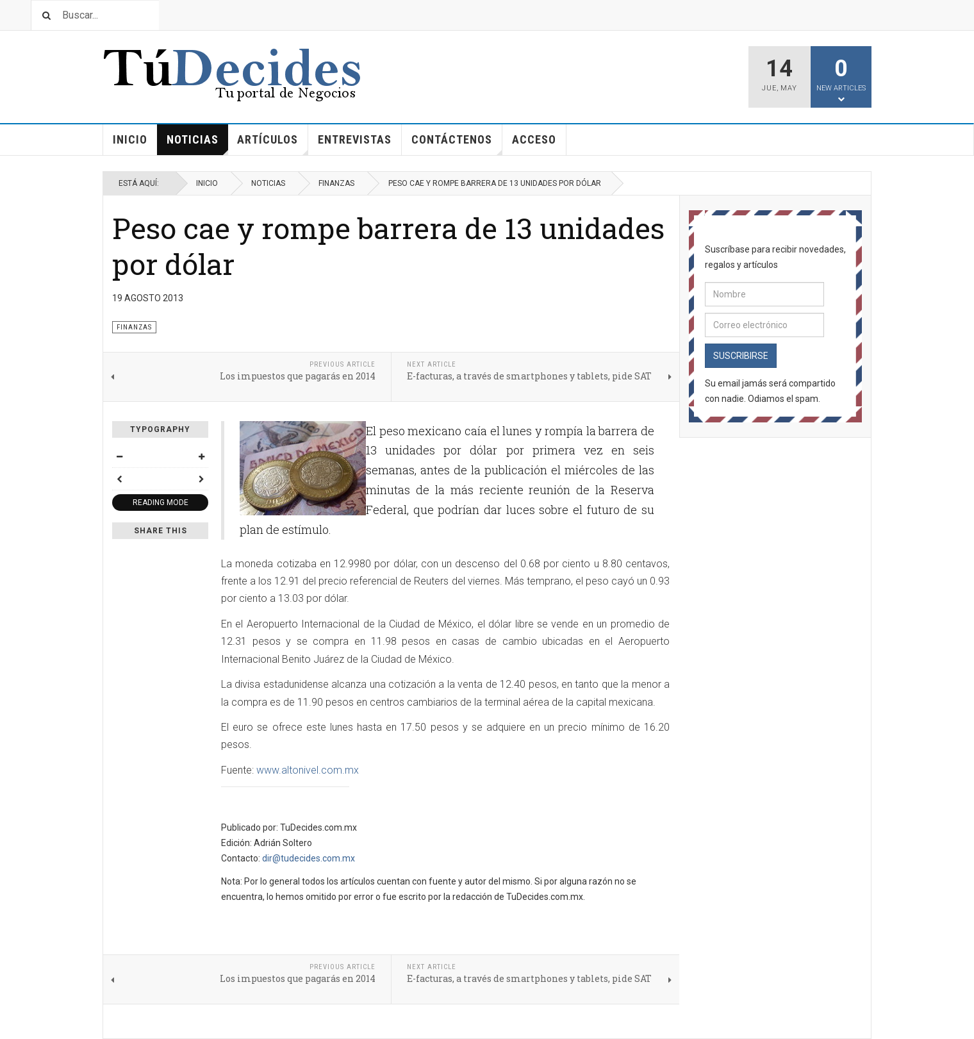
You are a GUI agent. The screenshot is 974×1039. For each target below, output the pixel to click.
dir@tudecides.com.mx (308, 858)
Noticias (197, 144)
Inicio (130, 139)
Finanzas (336, 183)
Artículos (272, 144)
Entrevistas (355, 139)
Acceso (534, 139)
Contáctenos (456, 144)
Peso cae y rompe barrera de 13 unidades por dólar (388, 246)
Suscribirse (740, 356)
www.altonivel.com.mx (307, 770)
